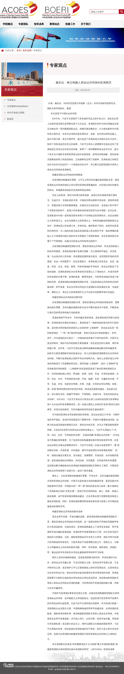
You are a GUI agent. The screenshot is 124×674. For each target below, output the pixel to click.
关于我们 (86, 24)
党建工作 (70, 24)
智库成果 (39, 24)
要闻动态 (54, 24)
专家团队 (23, 24)
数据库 (10, 119)
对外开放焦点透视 (15, 112)
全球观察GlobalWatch (17, 106)
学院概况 (8, 24)
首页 (19, 50)
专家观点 (11, 100)
